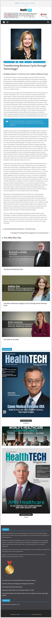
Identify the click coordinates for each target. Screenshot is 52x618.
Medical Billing (28, 62)
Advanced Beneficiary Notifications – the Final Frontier (19, 229)
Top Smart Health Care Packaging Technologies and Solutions (18, 583)
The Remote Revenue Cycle (13, 269)
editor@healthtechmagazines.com (11, 604)
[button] (26, 384)
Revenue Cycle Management (39, 62)
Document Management (9, 62)
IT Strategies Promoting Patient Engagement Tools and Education (30, 233)
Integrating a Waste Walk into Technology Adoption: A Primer (18, 590)
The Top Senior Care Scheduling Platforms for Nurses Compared (27, 3)
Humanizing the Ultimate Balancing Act (12, 587)
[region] (26, 388)
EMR (17, 62)
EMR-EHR (21, 62)
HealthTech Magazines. (26, 614)
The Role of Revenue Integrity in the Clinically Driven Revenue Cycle (25, 304)
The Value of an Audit (11, 339)
